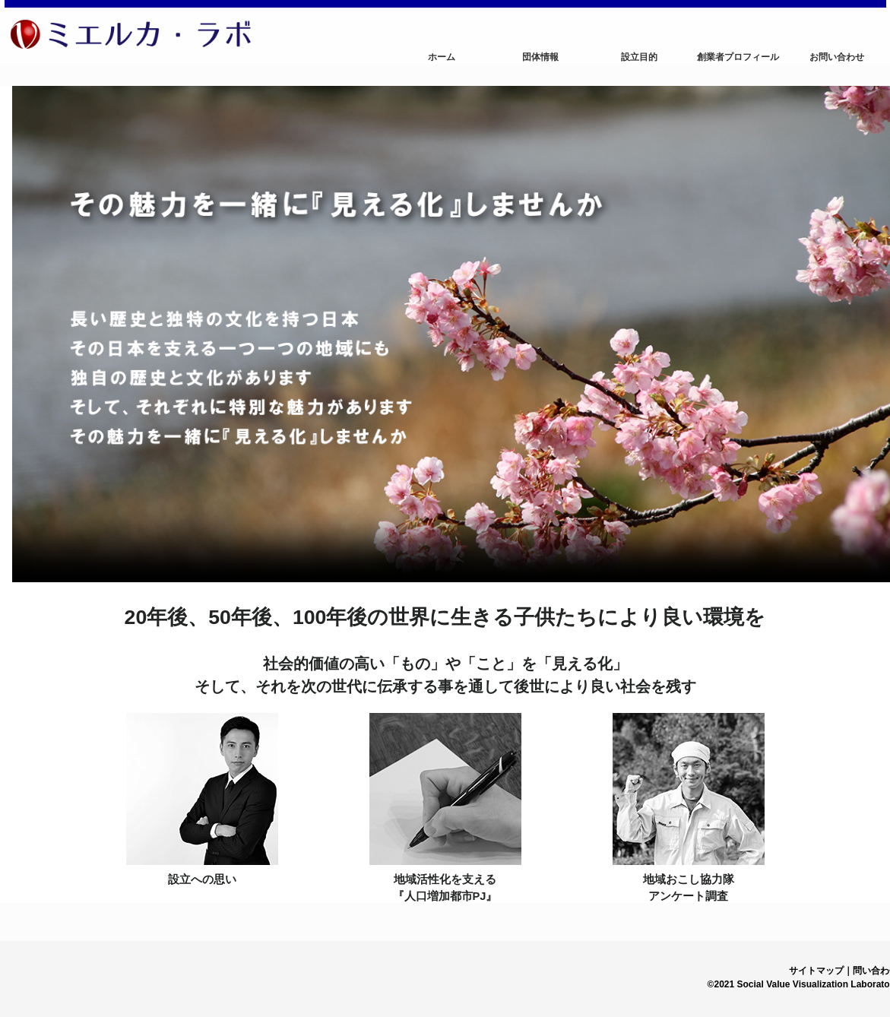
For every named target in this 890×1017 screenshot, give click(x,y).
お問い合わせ (836, 57)
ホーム (441, 57)
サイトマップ (816, 970)
